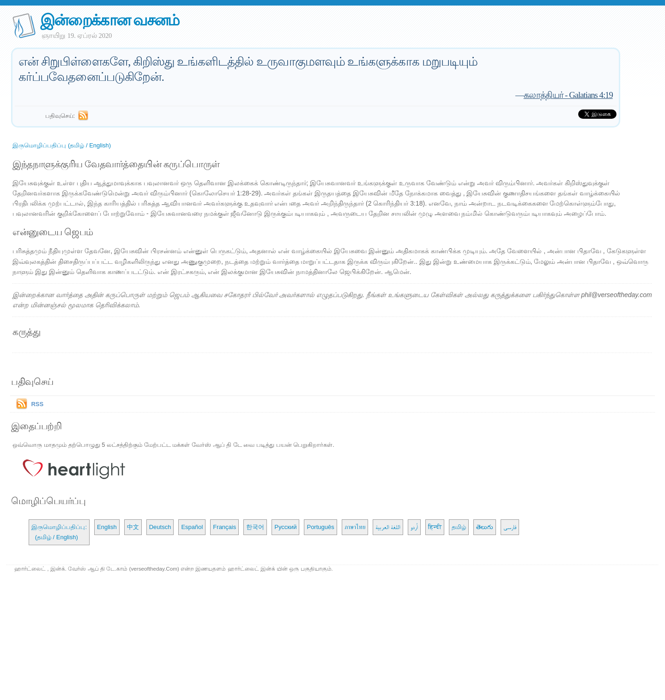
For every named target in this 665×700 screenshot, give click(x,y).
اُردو (414, 526)
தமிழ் (459, 526)
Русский (285, 526)
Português (320, 526)
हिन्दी (434, 526)
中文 (133, 526)
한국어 (255, 526)
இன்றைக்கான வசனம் (109, 20)
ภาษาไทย (355, 526)
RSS (37, 404)
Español (192, 526)
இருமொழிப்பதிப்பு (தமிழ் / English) (61, 145)
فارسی (509, 526)
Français (224, 526)
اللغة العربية (388, 526)
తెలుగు (484, 526)
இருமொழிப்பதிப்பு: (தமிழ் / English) (59, 532)
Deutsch (160, 526)
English (107, 526)
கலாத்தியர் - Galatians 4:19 (568, 95)
